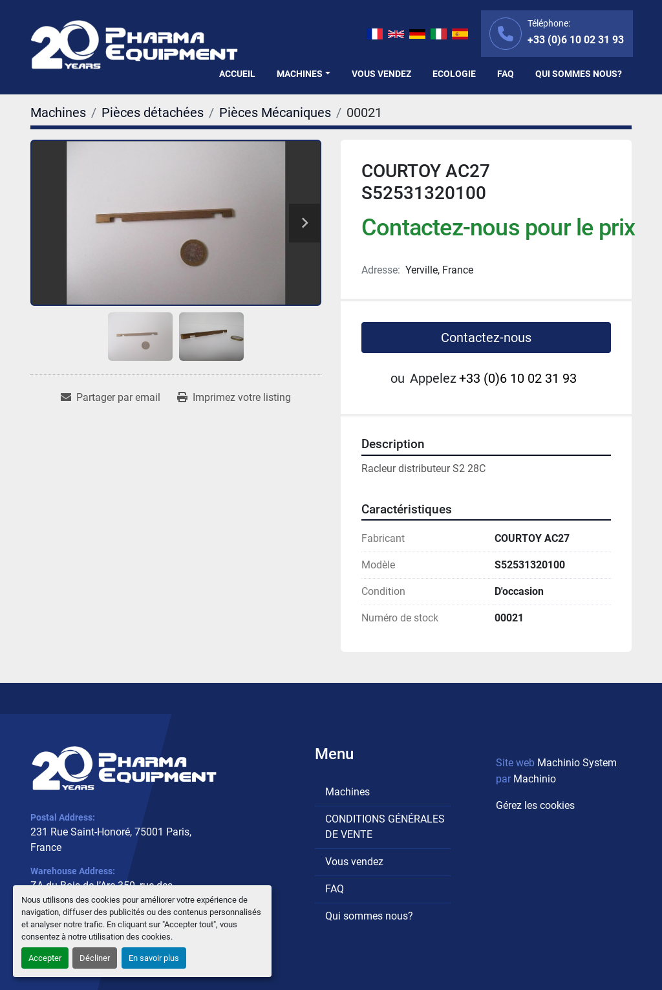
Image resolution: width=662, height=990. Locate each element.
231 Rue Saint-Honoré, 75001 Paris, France (110, 840)
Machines (300, 74)
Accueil (237, 74)
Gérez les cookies (535, 805)
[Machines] (58, 112)
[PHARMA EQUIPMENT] (124, 768)
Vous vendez (381, 74)
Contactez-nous (486, 337)
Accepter (44, 958)
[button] (303, 74)
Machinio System (577, 763)
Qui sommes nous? (578, 74)
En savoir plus (154, 958)
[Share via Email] (110, 397)
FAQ (505, 74)
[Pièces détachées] (152, 112)
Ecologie (454, 74)
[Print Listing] (234, 397)
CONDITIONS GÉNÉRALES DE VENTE (385, 827)
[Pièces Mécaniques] (275, 112)
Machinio (534, 779)
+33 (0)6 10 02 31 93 (576, 40)
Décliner (95, 958)
